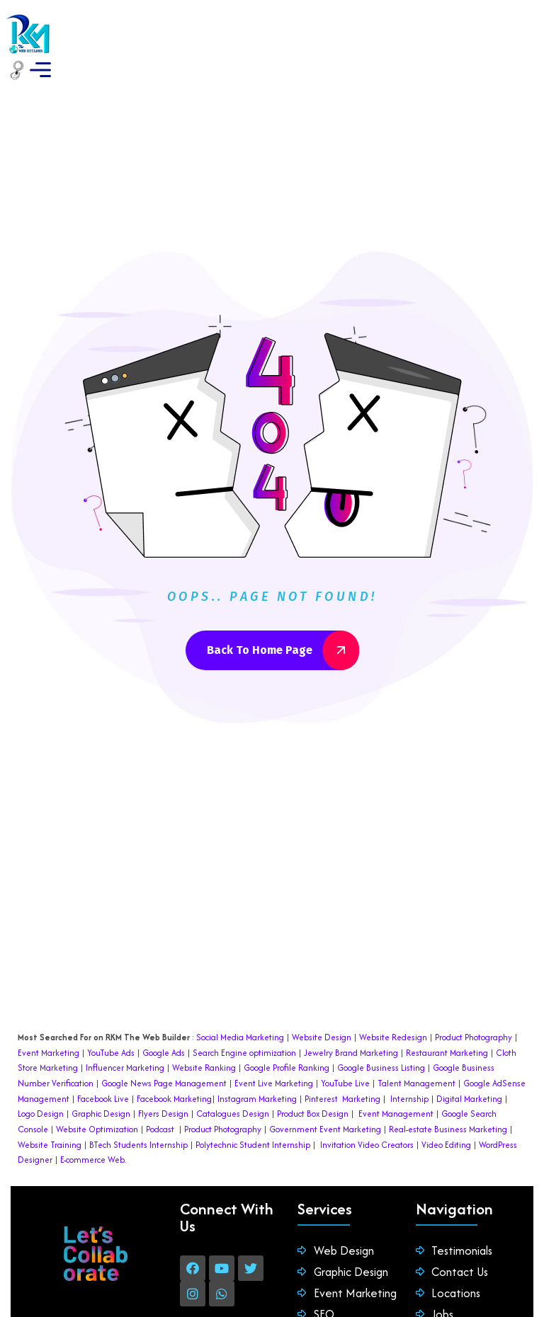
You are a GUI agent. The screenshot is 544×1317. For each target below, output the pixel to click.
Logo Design (41, 1077)
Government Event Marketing (325, 1092)
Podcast (160, 1092)
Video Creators (386, 1108)
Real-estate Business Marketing (448, 1092)
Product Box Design (312, 1077)
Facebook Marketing (174, 1062)
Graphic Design (99, 1077)
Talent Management (416, 1046)
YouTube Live (344, 1046)
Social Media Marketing (240, 1000)
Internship (408, 1062)
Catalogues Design (232, 1077)
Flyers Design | (166, 1077)
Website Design (321, 1000)
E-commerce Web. (93, 1123)
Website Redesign (392, 1000)
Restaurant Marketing (447, 1016)
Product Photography (472, 1000)
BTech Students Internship (137, 1108)
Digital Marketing (469, 1062)
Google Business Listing (381, 1031)
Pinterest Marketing (342, 1062)
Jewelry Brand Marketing (351, 1016)
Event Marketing (48, 1016)
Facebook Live (103, 1062)
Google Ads (163, 1016)
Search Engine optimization (244, 1016)
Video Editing (446, 1108)
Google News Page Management (164, 1046)
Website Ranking (204, 1031)
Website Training (49, 1108)
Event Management (396, 1077)
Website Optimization (97, 1092)
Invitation (338, 1108)
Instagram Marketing (257, 1062)
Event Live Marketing (272, 1046)
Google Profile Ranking (286, 1031)
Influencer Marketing (125, 1031)
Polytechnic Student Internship (253, 1108)
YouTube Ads (111, 1016)
